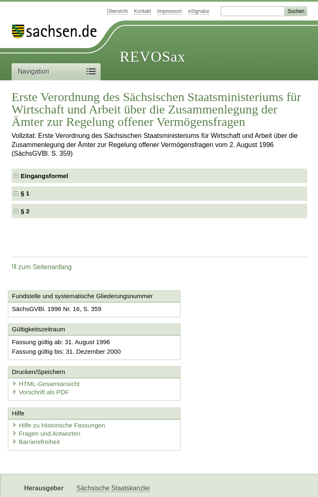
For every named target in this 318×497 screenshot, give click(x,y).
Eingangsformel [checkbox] (44, 175)
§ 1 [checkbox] (26, 193)
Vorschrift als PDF (197, 356)
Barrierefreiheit (37, 407)
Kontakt (142, 11)
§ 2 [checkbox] (26, 211)
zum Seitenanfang (42, 266)
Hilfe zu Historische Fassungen (60, 391)
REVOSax (153, 56)
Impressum (169, 11)
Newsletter (195, 483)
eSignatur (199, 11)
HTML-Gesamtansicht (202, 348)
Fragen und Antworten (48, 399)
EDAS (275, 483)
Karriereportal (238, 483)
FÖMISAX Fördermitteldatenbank (124, 483)
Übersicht (117, 11)
